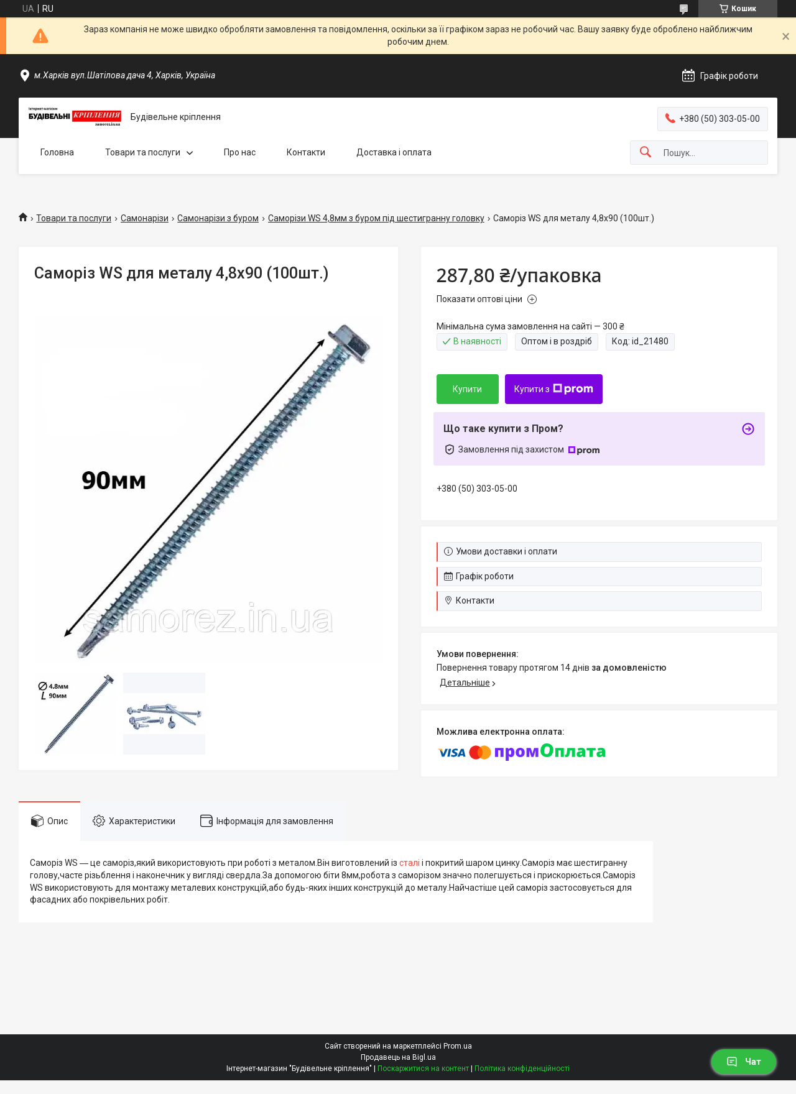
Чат (743, 1061)
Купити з (553, 389)
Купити (467, 389)
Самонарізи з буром (218, 218)
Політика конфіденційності (522, 1068)
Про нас (240, 152)
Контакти (306, 152)
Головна (57, 152)
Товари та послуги (142, 152)
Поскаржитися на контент (423, 1068)
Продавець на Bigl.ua (398, 1057)
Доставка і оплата (394, 152)
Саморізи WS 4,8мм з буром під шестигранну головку (376, 218)
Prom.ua (457, 1046)
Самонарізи (145, 218)
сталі (409, 863)
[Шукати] (645, 152)
